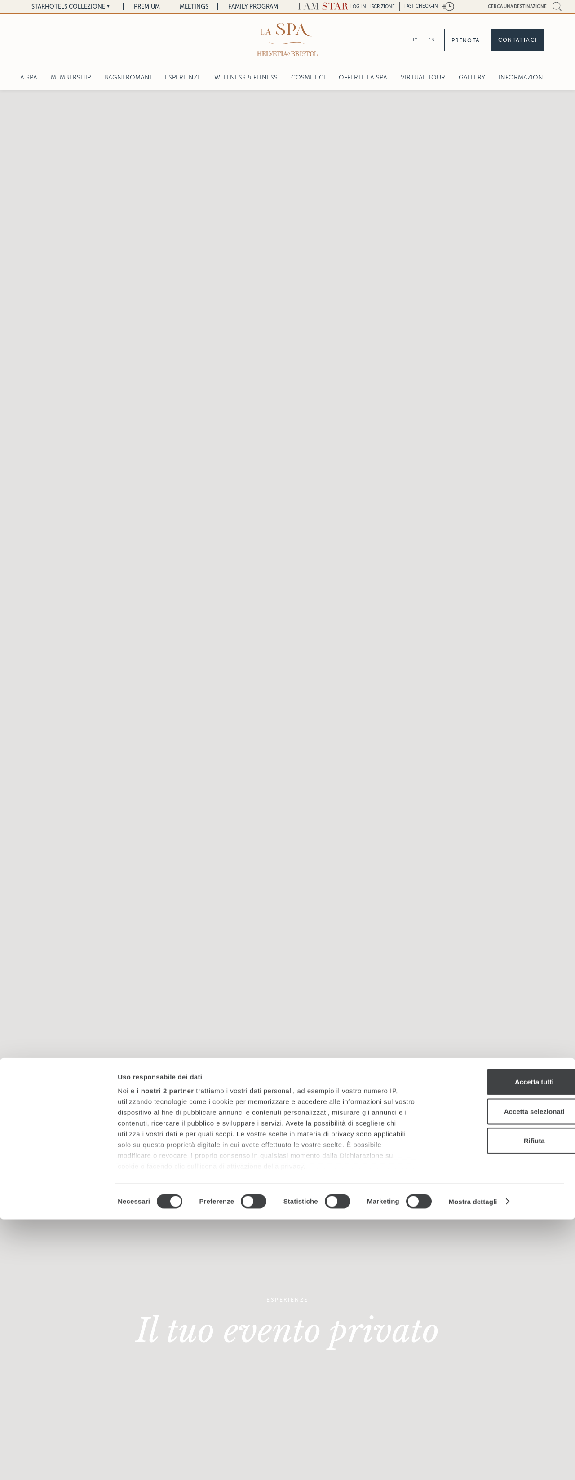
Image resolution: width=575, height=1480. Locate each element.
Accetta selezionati (499, 1372)
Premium (147, 6)
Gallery (472, 77)
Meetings (194, 6)
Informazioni (522, 77)
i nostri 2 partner (165, 1352)
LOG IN (358, 6)
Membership (71, 77)
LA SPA (27, 77)
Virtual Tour (423, 77)
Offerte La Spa (363, 77)
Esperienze (183, 77)
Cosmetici (308, 77)
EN (431, 39)
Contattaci (517, 40)
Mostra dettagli (472, 1462)
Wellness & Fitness (246, 77)
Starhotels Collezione (68, 6)
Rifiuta (500, 1401)
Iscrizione (382, 6)
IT (415, 39)
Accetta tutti (500, 1343)
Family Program (253, 6)
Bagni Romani (127, 77)
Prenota (465, 40)
